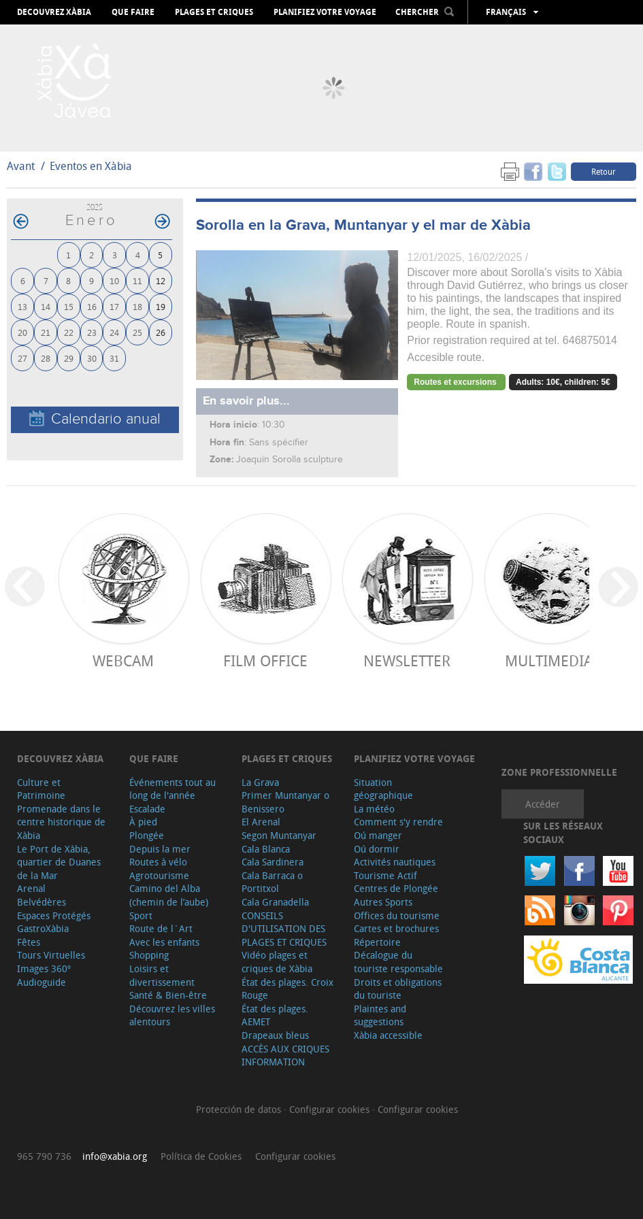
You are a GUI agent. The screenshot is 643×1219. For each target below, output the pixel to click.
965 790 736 (44, 1156)
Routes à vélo (158, 861)
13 (22, 306)
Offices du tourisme (397, 915)
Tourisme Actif (385, 875)
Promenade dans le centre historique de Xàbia (61, 822)
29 (68, 358)
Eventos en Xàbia (91, 165)
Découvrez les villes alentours (172, 1015)
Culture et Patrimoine (41, 789)
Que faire (133, 12)
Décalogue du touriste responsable (398, 961)
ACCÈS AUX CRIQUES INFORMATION (285, 1055)
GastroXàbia (43, 928)
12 (160, 280)
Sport (140, 915)
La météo (374, 808)
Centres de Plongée (396, 888)
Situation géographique (383, 789)
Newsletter (406, 660)
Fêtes (28, 941)
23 (92, 332)
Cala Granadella (275, 901)
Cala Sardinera (272, 861)
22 (68, 332)
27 (22, 358)
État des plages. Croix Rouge (287, 989)
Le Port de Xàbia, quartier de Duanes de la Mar (59, 862)
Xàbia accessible (388, 1035)
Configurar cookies (330, 1109)
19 (160, 306)
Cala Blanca (266, 848)
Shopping (149, 954)
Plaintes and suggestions (380, 1015)
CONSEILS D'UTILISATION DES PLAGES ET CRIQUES (284, 928)
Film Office (265, 660)
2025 (94, 207)
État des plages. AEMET (275, 1015)
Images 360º (44, 968)
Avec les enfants (164, 941)
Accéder (542, 803)
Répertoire (377, 941)
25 (137, 332)
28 (45, 358)
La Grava (260, 782)
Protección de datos (240, 1109)
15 (68, 306)
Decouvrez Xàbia (54, 12)
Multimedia (549, 660)
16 (92, 306)
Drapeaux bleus (275, 1035)
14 (45, 306)
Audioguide (41, 982)
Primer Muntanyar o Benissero (285, 802)
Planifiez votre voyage (325, 12)
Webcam (123, 660)
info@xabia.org (114, 1156)
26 (160, 332)
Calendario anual (95, 419)
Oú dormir (376, 848)
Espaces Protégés (53, 915)
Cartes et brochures (396, 928)
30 (92, 358)
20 (22, 332)
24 (114, 332)
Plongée (146, 835)
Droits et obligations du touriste (398, 989)
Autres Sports (383, 901)
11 (137, 280)
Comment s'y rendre (398, 821)
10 (114, 280)
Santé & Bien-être (168, 995)
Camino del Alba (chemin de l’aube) (168, 895)
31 (114, 358)
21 (45, 332)
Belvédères (41, 901)
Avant (21, 165)
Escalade (147, 808)
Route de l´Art (161, 928)
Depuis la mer (160, 848)
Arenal (31, 888)
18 (137, 306)
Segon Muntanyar (279, 835)
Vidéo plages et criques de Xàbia (277, 961)
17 (114, 306)
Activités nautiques (394, 861)
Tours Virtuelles (51, 954)
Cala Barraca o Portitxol (272, 882)
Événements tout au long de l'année (172, 789)
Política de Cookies (201, 1156)
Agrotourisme (159, 875)
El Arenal (261, 821)
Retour (603, 171)
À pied (143, 821)
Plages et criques (214, 12)
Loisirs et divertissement (162, 975)
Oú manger (378, 835)
